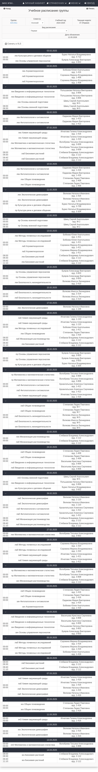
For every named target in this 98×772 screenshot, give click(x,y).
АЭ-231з (13, 23)
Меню (75, 3)
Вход (89, 3)
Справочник (57, 3)
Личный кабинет (34, 3)
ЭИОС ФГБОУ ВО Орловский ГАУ (8, 3)
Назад (7, 9)
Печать (90, 9)
